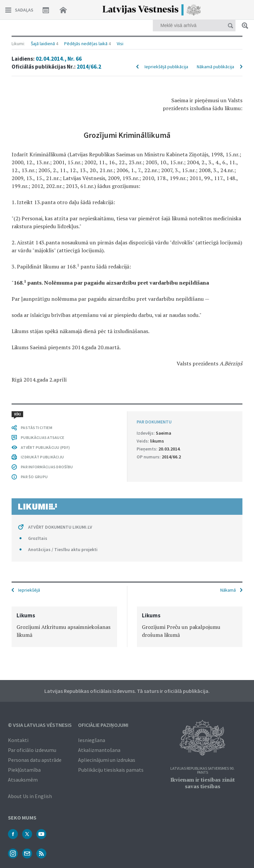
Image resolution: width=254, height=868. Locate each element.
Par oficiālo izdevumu (32, 750)
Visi (120, 43)
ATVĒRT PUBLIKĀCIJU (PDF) (45, 447)
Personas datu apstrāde (35, 760)
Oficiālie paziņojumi (103, 725)
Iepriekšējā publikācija (166, 67)
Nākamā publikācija (215, 67)
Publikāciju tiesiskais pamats (111, 769)
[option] (64, 626)
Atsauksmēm (23, 779)
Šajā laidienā (43, 43)
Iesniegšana (91, 740)
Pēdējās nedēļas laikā (85, 43)
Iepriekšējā (29, 590)
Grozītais (37, 538)
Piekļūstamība (24, 769)
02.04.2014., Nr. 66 (59, 58)
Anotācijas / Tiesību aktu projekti (63, 549)
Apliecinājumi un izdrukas (106, 760)
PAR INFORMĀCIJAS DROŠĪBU (47, 466)
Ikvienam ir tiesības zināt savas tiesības (202, 783)
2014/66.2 (89, 66)
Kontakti (18, 740)
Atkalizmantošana (99, 750)
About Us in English (30, 796)
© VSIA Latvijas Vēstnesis (40, 725)
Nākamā (228, 590)
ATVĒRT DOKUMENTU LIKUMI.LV (60, 527)
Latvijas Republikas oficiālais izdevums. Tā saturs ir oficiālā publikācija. (127, 691)
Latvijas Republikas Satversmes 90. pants (202, 770)
